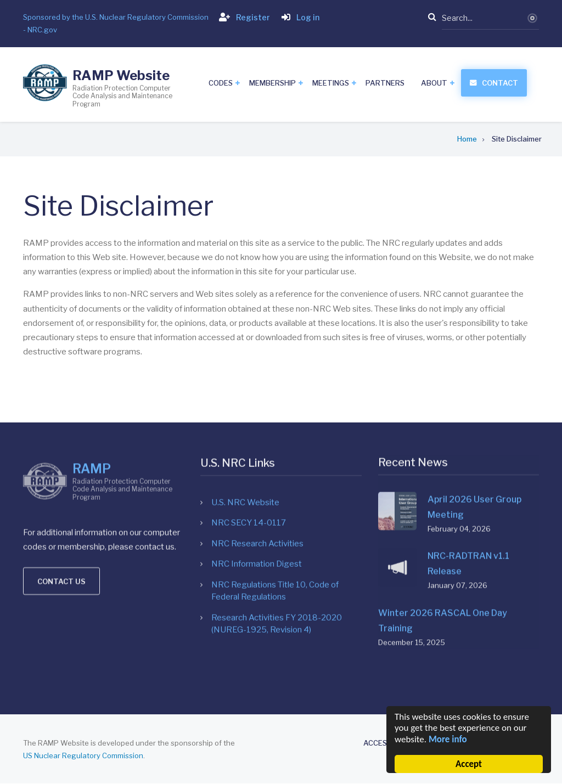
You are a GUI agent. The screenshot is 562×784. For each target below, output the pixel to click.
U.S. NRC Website (245, 381)
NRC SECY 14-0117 (248, 402)
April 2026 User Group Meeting (474, 379)
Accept (469, 764)
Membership (272, 82)
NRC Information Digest (256, 443)
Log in (298, 17)
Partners (385, 82)
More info (448, 739)
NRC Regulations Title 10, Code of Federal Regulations (275, 469)
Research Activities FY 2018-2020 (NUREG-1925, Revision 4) (276, 502)
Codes (221, 82)
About (434, 82)
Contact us (61, 482)
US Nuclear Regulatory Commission (83, 755)
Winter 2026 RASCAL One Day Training (442, 493)
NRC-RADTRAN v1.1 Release (468, 436)
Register (242, 17)
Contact (500, 82)
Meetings (330, 82)
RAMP (91, 369)
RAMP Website (121, 75)
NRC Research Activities (257, 422)
